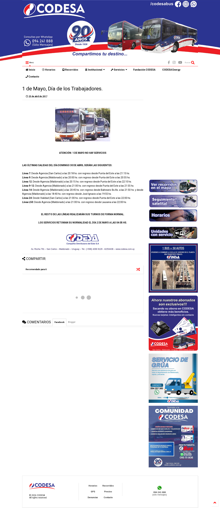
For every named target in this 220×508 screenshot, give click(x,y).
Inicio (30, 69)
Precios (108, 491)
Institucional (95, 69)
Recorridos (70, 69)
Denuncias (93, 497)
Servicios (119, 69)
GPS (93, 491)
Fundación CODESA (144, 69)
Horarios (48, 69)
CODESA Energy (171, 69)
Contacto (32, 76)
